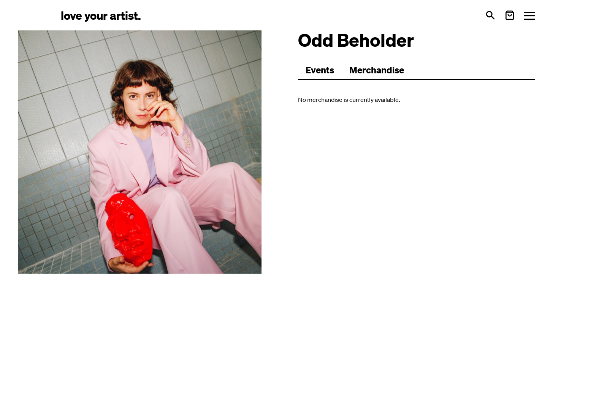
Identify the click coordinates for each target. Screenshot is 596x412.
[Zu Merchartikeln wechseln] (377, 70)
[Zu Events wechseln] (320, 70)
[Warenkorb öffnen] (510, 15)
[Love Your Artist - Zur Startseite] (101, 15)
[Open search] (490, 15)
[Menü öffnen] (529, 15)
